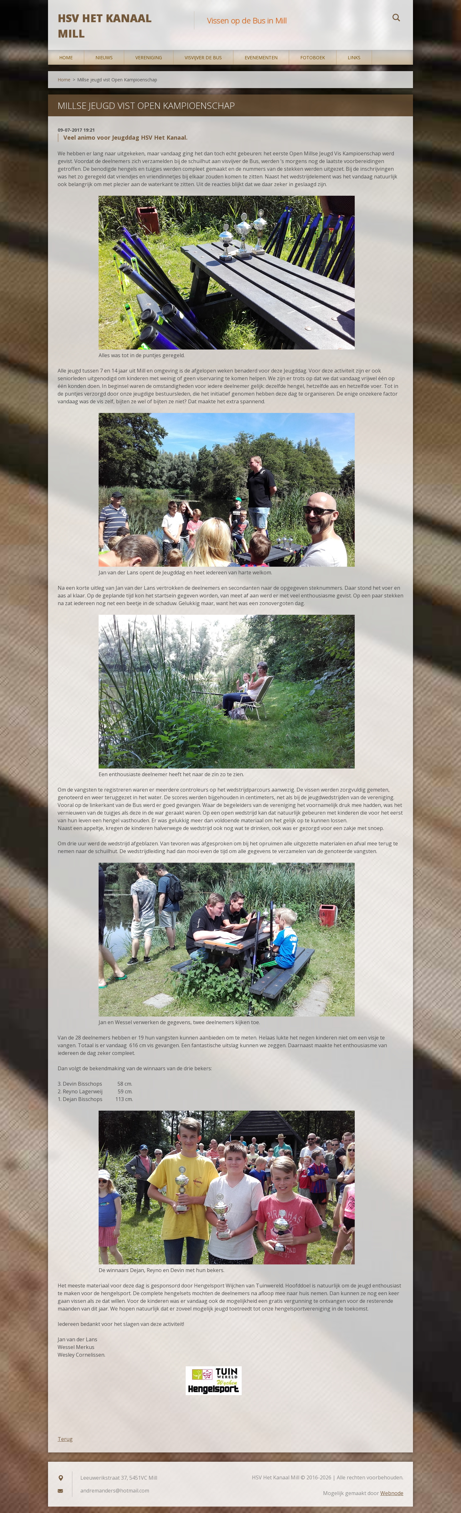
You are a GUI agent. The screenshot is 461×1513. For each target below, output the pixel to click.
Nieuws (104, 64)
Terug (65, 1445)
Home (66, 64)
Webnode (391, 1499)
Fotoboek (312, 64)
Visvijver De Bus (203, 64)
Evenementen (261, 64)
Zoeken (396, 18)
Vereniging (148, 64)
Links (354, 64)
